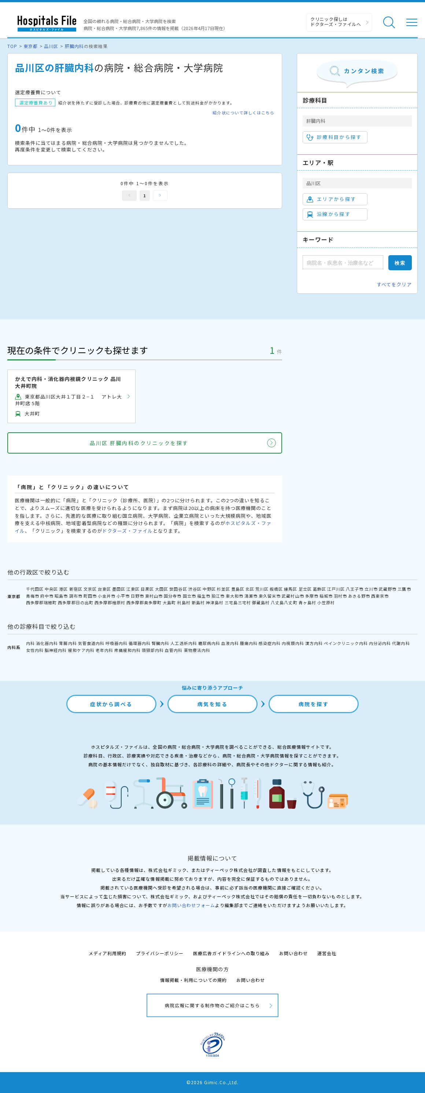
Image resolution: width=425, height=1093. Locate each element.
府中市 (46, 596)
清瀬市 (251, 596)
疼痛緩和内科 (127, 650)
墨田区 (118, 589)
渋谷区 (195, 589)
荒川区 (262, 589)
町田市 (90, 596)
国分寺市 (172, 596)
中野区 (209, 589)
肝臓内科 (74, 46)
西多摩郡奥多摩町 (144, 602)
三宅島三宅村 (238, 602)
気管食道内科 (91, 643)
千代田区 (35, 589)
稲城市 (326, 596)
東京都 (30, 46)
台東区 (104, 589)
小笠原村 (326, 602)
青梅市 (32, 596)
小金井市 (106, 596)
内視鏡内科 (293, 643)
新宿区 (75, 589)
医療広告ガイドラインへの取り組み (231, 953)
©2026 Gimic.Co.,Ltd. (212, 1082)
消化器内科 (47, 643)
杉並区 (223, 589)
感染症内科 (270, 643)
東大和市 (234, 596)
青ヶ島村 (307, 602)
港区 (63, 589)
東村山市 (154, 596)
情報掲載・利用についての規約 (193, 980)
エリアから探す (331, 199)
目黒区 (147, 589)
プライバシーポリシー (160, 953)
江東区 (133, 589)
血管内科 (173, 650)
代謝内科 (401, 643)
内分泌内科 (380, 643)
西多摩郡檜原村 (110, 602)
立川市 (371, 589)
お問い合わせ (293, 953)
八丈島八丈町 (284, 602)
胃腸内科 (68, 643)
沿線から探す (329, 214)
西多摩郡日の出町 (75, 602)
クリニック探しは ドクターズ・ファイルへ (335, 21)
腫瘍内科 (249, 643)
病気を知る (212, 704)
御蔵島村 (261, 602)
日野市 (137, 596)
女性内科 (35, 650)
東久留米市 (270, 596)
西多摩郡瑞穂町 (41, 602)
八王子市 (354, 589)
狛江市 (218, 596)
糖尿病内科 (209, 643)
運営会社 (326, 953)
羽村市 (340, 596)
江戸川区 (336, 589)
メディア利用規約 (107, 953)
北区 (249, 589)
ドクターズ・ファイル (127, 530)
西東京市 (380, 596)
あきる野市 (359, 596)
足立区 (305, 589)
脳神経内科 (56, 650)
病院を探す (314, 704)
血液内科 (230, 643)
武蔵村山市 (293, 596)
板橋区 (276, 589)
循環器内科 (140, 643)
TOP (12, 46)
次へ (160, 195)
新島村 (198, 602)
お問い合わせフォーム (191, 905)
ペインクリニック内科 (346, 643)
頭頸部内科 (153, 650)
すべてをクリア (394, 284)
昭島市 (61, 596)
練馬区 (290, 589)
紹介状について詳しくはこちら (243, 112)
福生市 (203, 596)
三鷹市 (404, 589)
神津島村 (214, 602)
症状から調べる (111, 704)
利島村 (183, 602)
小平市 (123, 596)
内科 (30, 643)
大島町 (169, 602)
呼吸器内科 (117, 643)
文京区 (90, 589)
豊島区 (237, 589)
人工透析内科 (183, 643)
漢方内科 (314, 643)
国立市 (189, 596)
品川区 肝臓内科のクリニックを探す (139, 443)
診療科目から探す (334, 137)
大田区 (161, 589)
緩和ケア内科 (81, 650)
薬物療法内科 (197, 650)
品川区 (51, 46)
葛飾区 (319, 589)
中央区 (51, 589)
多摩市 (311, 596)
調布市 (75, 596)
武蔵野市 (387, 589)
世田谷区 (178, 589)
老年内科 (104, 650)
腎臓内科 (160, 643)
